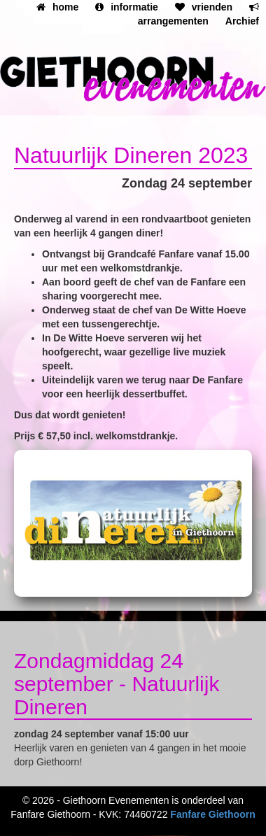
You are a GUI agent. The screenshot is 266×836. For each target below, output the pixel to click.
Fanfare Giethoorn (212, 814)
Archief (242, 21)
